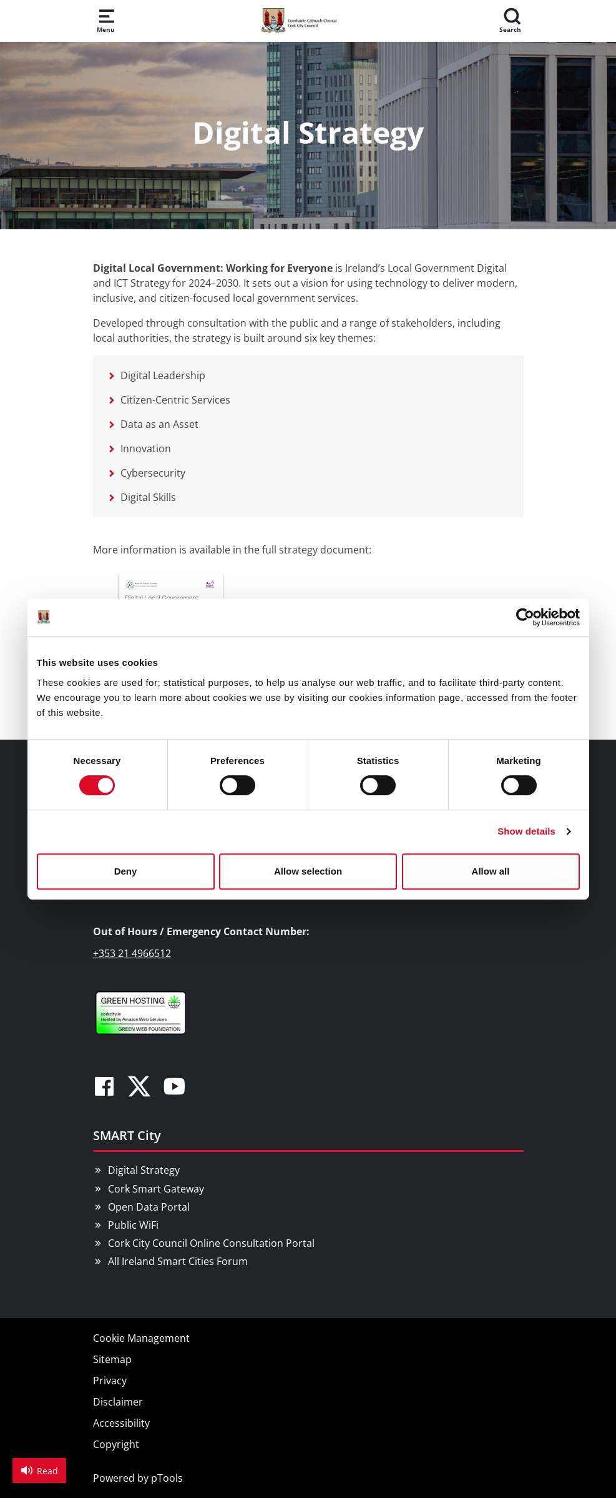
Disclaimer (118, 1402)
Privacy (110, 1380)
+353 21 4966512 (132, 953)
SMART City (127, 1135)
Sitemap (112, 1359)
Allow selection (308, 871)
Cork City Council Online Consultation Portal (211, 1243)
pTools (167, 1478)
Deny (125, 871)
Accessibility (121, 1423)
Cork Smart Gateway (156, 1189)
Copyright (116, 1444)
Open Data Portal (149, 1207)
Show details (526, 831)
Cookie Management (141, 1338)
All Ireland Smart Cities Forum (178, 1261)
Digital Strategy (144, 1170)
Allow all (491, 871)
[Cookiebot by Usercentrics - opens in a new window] (525, 617)
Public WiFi (133, 1225)
